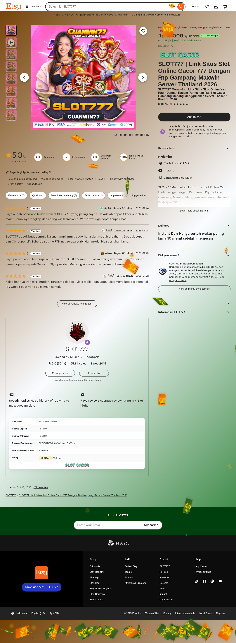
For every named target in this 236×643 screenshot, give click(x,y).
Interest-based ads (185, 613)
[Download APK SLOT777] (41, 572)
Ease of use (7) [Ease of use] (16, 195)
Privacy (167, 613)
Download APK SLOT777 (41, 587)
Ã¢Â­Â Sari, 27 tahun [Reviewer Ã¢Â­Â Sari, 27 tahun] (120, 275)
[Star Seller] (171, 104)
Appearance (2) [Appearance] (118, 195)
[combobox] (111, 6)
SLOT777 (61, 14)
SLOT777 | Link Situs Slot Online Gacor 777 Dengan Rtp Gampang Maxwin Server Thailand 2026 (125, 14)
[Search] (180, 6)
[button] (87, 342)
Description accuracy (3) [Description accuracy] (64, 195)
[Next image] (142, 77)
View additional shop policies (194, 288)
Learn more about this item (194, 210)
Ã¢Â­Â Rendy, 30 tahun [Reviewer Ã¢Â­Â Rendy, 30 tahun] (118, 208)
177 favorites (41, 487)
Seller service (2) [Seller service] (94, 195)
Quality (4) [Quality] (37, 195)
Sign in (195, 6)
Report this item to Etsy (132, 135)
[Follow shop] (94, 373)
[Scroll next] (127, 195)
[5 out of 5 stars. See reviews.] (181, 104)
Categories (33, 6)
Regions (220, 613)
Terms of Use (152, 613)
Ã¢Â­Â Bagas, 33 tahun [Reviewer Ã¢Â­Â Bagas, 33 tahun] (119, 253)
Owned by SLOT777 (69, 357)
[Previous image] (24, 77)
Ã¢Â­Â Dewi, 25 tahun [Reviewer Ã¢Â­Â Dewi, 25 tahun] (119, 230)
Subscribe (151, 525)
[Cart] (225, 6)
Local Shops (205, 613)
